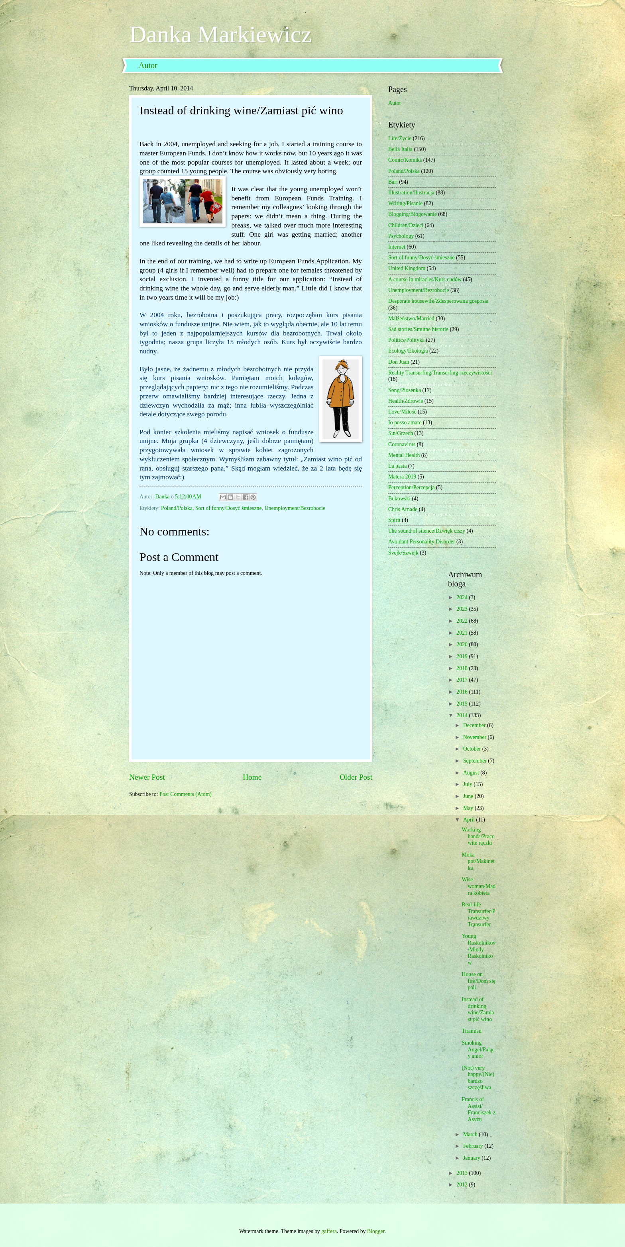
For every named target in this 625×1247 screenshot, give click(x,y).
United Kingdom (406, 268)
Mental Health (404, 455)
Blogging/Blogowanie (412, 214)
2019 (462, 656)
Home (252, 777)
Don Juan (398, 362)
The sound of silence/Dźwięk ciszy (426, 531)
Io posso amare (405, 422)
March (471, 1134)
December (475, 725)
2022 (462, 621)
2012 (462, 1185)
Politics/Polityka (406, 340)
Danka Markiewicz (220, 34)
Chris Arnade (402, 509)
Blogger (376, 1231)
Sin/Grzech (400, 433)
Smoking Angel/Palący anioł (478, 1049)
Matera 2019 (402, 477)
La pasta (397, 466)
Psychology (401, 236)
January (472, 1158)
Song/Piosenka (404, 390)
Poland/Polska (177, 508)
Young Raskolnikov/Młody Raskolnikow (478, 949)
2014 (462, 715)
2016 (462, 692)
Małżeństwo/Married (411, 319)
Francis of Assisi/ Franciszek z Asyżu (478, 1109)
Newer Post (147, 777)
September (475, 761)
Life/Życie (399, 138)
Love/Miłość (402, 412)
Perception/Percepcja (411, 487)
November (475, 737)
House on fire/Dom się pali (478, 980)
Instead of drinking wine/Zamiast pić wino (478, 1009)
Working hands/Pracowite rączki (478, 836)
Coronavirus (401, 444)
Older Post (356, 777)
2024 (462, 597)
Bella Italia (400, 149)
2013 (462, 1173)
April (469, 820)
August (471, 773)
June (469, 796)
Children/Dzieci (405, 225)
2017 (462, 680)
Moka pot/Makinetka (478, 861)
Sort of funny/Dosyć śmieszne (228, 508)
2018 (462, 668)
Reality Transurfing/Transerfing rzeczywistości (440, 373)
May (469, 808)
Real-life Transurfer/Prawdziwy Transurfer (478, 914)
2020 (462, 644)
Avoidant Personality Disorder (421, 542)
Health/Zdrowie (405, 401)
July (468, 784)
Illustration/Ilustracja (411, 193)
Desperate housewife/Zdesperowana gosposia (438, 301)
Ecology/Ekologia (408, 351)
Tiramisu (471, 1031)
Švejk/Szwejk (403, 553)
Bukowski (399, 499)
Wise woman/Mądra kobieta (478, 886)
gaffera (329, 1231)
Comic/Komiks (405, 160)
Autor (148, 65)
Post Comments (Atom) (185, 794)
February (473, 1146)
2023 (462, 609)
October (472, 749)
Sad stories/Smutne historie (418, 329)
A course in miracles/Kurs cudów (425, 279)
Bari (393, 182)
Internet (396, 247)
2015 (462, 704)
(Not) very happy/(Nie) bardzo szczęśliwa (478, 1078)
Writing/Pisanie (405, 203)
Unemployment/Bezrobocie (295, 508)
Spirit (394, 520)
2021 (462, 633)
